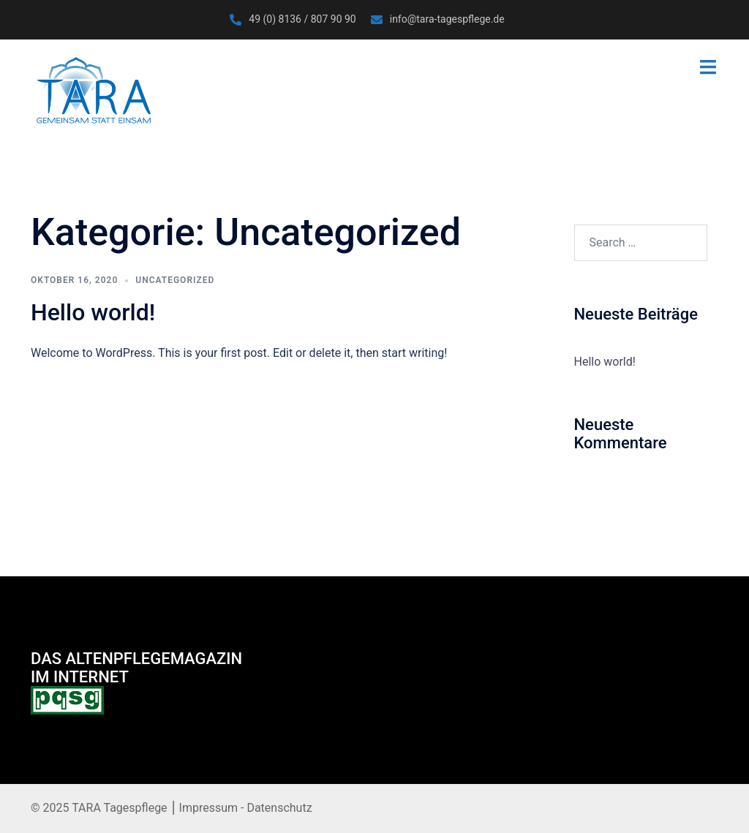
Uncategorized (174, 280)
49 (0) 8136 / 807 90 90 (302, 19)
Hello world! (93, 312)
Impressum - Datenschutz (244, 808)
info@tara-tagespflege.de (447, 19)
